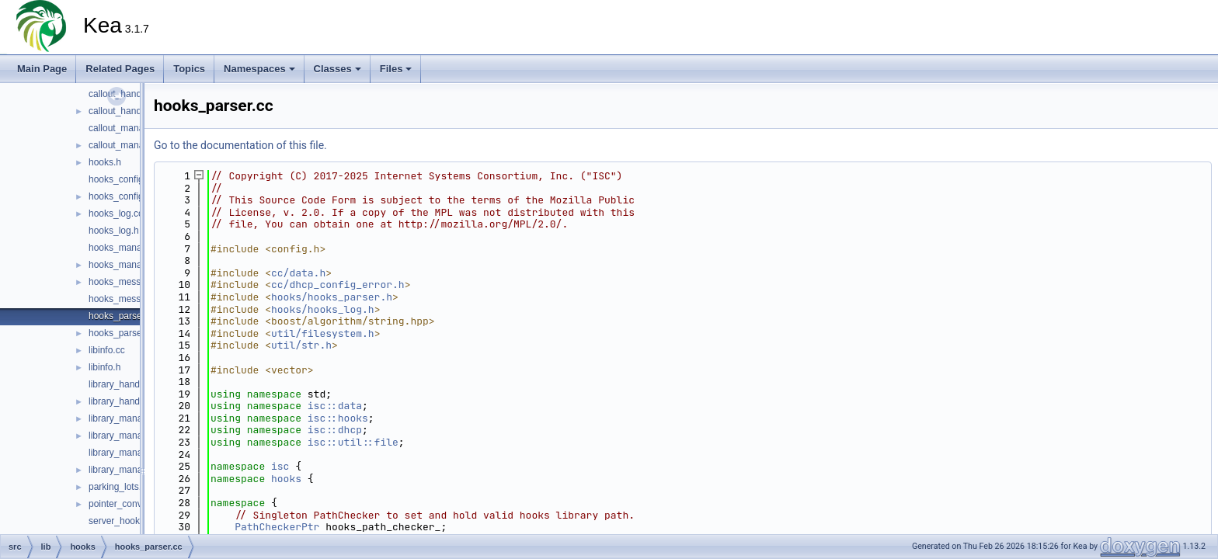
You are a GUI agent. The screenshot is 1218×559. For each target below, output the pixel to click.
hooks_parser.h (120, 333)
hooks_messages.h (129, 298)
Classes (337, 69)
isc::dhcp (335, 429)
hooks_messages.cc (131, 281)
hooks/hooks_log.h (322, 309)
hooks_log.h (114, 230)
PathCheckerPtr (277, 526)
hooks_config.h (120, 196)
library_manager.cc (128, 418)
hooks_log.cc (116, 213)
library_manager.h (126, 435)
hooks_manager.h (125, 264)
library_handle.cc (124, 384)
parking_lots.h (118, 486)
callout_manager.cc (129, 128)
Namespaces (259, 69)
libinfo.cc (107, 350)
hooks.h (105, 162)
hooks (286, 478)
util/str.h (301, 345)
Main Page (42, 69)
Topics (189, 69)
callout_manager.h (127, 145)
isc (280, 466)
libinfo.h (104, 367)
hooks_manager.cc (128, 247)
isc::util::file (353, 442)
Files (396, 69)
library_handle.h (122, 401)
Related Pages (120, 69)
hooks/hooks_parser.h (331, 297)
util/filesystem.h (322, 333)
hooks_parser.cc (122, 316)
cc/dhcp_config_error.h (338, 284)
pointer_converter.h (129, 503)
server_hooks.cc (122, 521)
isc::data (335, 405)
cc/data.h (298, 273)
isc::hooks (338, 418)
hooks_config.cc (122, 179)
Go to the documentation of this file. (240, 145)
